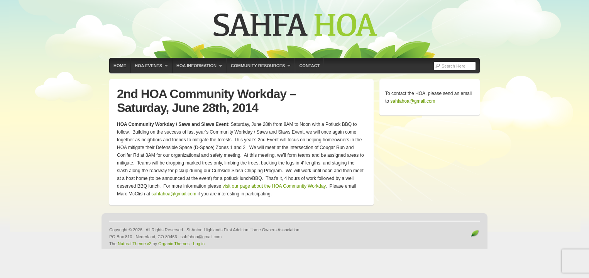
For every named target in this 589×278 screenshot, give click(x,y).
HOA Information (197, 68)
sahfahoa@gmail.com (173, 194)
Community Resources (259, 68)
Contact (309, 65)
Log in (199, 243)
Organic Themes (174, 243)
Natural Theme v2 (134, 243)
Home (119, 65)
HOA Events (149, 68)
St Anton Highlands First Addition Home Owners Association (294, 29)
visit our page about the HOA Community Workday (273, 186)
